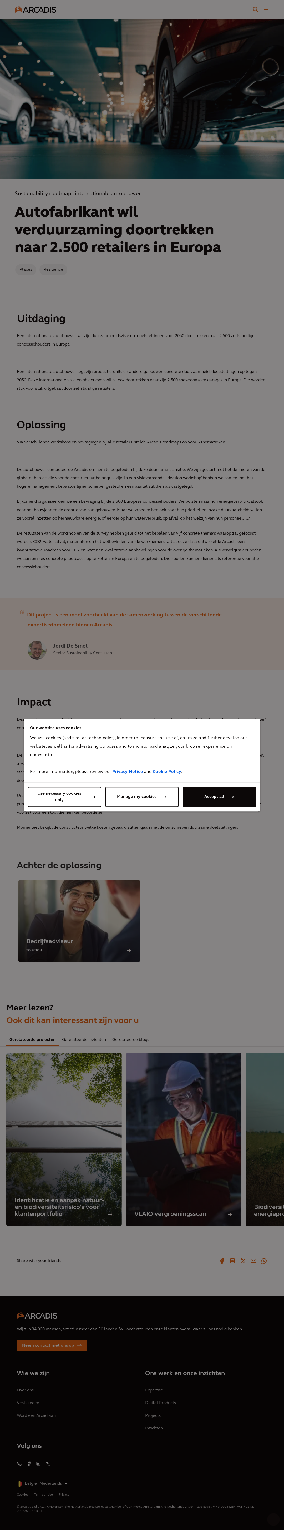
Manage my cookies (136, 797)
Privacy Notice (127, 772)
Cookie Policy (167, 772)
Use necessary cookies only (59, 797)
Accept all (214, 797)
